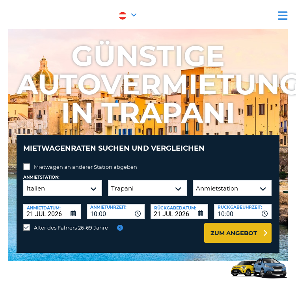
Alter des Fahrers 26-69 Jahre (71, 227)
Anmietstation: (41, 177)
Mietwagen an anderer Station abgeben (85, 167)
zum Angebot (233, 233)
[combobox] (115, 211)
